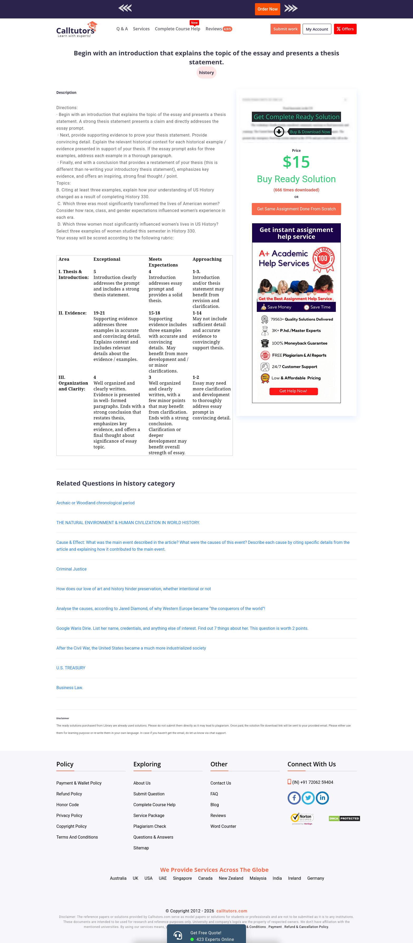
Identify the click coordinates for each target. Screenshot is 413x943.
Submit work (285, 28)
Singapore (182, 878)
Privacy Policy (69, 815)
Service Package (149, 815)
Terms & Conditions (251, 927)
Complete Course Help (177, 29)
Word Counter (223, 826)
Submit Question (149, 793)
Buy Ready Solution (296, 179)
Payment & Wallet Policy (79, 783)
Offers (345, 29)
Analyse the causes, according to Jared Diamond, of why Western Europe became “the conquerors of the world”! (160, 608)
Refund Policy (69, 793)
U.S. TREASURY (70, 667)
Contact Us (220, 783)
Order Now (268, 9)
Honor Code (67, 804)
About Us (142, 783)
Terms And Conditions (77, 837)
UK (135, 878)
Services (141, 29)
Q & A (122, 29)
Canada (205, 878)
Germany (315, 878)
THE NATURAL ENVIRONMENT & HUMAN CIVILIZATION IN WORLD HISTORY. (128, 522)
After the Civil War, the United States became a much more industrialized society (131, 648)
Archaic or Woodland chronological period (95, 502)
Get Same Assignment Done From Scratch (296, 208)
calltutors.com (232, 910)
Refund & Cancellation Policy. (306, 927)
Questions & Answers (154, 837)
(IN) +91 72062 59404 (310, 782)
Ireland (294, 878)
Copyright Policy (71, 826)
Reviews (213, 29)
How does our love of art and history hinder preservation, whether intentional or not (133, 588)
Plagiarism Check (150, 826)
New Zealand (231, 878)
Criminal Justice (71, 569)
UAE (163, 878)
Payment (275, 927)
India (277, 878)
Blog (214, 804)
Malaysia (258, 878)
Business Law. (69, 687)
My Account (317, 29)
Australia (118, 878)
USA (149, 878)
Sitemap (141, 847)
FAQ (214, 793)
